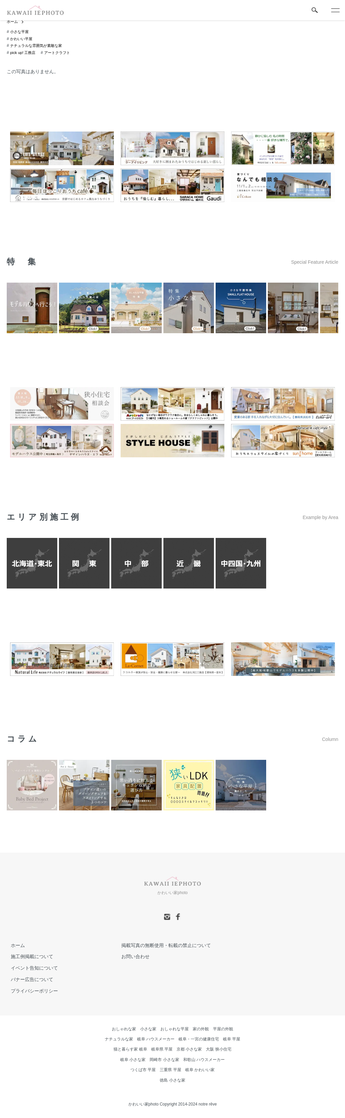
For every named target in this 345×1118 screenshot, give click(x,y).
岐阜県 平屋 (161, 1049)
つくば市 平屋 (143, 1070)
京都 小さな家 (189, 1049)
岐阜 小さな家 (133, 1060)
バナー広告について (28, 979)
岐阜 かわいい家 (200, 1070)
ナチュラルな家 (119, 1039)
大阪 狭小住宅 (218, 1049)
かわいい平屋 (22, 39)
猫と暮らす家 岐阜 (130, 1049)
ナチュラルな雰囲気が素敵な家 (38, 46)
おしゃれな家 (124, 1029)
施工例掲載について (28, 956)
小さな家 (148, 1029)
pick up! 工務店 (23, 53)
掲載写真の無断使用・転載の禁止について (162, 945)
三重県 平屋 (170, 1070)
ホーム (13, 22)
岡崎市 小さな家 (164, 1060)
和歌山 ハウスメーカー (204, 1060)
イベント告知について (30, 968)
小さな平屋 (20, 32)
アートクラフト (60, 53)
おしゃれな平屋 (174, 1029)
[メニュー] (335, 10)
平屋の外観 (223, 1029)
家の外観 (201, 1029)
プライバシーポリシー (30, 991)
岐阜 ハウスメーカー (156, 1039)
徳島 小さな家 (172, 1080)
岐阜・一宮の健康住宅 (199, 1039)
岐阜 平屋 (231, 1039)
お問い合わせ (131, 956)
